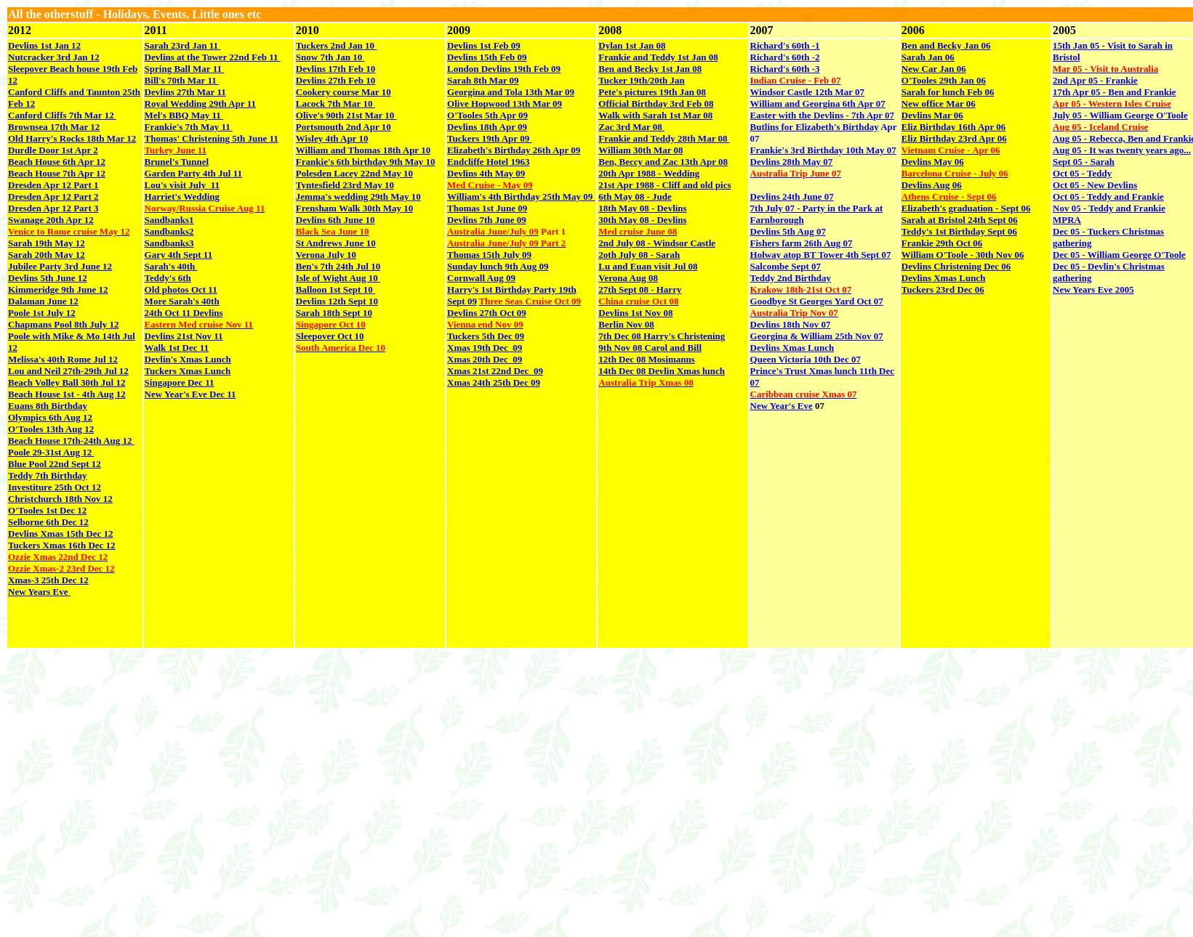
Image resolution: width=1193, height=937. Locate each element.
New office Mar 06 (938, 103)
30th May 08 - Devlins (642, 219)
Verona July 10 (326, 254)
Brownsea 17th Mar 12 (54, 126)
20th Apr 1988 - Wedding (648, 173)
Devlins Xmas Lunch (792, 347)
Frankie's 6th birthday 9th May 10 (365, 161)
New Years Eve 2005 (1093, 289)
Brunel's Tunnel (177, 161)
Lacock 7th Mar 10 (335, 103)
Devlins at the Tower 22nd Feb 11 (213, 57)
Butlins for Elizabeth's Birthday (814, 126)
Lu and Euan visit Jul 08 (647, 266)
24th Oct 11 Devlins (184, 312)
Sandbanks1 (169, 219)
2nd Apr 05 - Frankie (1095, 80)
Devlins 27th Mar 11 (185, 91)
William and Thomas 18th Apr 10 (363, 150)
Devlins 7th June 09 (486, 219)
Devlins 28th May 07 (791, 161)
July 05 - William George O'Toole (1120, 115)
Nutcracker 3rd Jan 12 (54, 57)
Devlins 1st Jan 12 (44, 45)
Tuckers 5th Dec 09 (485, 335)
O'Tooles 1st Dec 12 (47, 510)
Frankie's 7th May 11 (189, 126)
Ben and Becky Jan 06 (946, 45)
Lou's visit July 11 (182, 184)
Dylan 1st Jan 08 (631, 45)
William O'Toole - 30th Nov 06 (962, 254)
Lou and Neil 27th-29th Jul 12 (68, 370)
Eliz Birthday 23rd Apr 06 (954, 138)
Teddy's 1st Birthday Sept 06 (959, 231)
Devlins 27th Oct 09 (486, 312)
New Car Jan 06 (933, 68)
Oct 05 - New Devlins (1095, 184)
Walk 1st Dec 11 (177, 347)
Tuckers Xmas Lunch (188, 370)
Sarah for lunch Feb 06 (948, 91)
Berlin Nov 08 (626, 324)
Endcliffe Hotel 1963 (488, 161)
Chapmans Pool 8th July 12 (63, 324)
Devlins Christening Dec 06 (956, 266)
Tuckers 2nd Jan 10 (336, 45)
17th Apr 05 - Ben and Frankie (1114, 91)
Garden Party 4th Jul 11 (193, 173)
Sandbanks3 (169, 243)
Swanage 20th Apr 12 (51, 219)
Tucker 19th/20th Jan (641, 80)
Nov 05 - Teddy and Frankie (1109, 208)
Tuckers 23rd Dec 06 (942, 289)
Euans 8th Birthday (47, 405)
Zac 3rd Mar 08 (631, 126)
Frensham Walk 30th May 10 (354, 208)
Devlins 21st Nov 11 (184, 335)
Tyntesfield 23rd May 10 (345, 184)
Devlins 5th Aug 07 (788, 231)
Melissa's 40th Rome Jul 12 (63, 359)
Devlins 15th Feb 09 (486, 57)
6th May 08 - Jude (634, 196)
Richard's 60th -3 (785, 68)
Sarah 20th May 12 (46, 254)
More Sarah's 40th (182, 301)
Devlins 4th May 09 (486, 173)
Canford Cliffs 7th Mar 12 (62, 115)
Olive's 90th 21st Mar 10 (346, 115)
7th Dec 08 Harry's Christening (661, 335)
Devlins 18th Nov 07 (790, 324)
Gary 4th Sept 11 (179, 254)
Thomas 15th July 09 (489, 254)
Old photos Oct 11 (181, 289)
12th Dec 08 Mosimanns (646, 359)
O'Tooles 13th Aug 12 (51, 428)
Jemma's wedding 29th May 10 (358, 196)
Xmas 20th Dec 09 (484, 359)
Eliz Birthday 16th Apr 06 (953, 126)
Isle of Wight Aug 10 (338, 277)
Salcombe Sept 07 (786, 266)
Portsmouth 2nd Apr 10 (343, 126)
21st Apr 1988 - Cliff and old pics (664, 184)
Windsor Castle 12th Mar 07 (807, 91)
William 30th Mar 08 (640, 150)
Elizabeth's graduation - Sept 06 (966, 208)
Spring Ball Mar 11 (185, 68)
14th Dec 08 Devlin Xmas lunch (661, 370)
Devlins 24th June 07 (792, 196)
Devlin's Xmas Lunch (188, 359)
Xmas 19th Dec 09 (484, 347)
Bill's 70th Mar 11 (182, 80)
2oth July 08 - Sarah (639, 254)
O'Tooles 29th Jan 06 (943, 80)
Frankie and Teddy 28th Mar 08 (663, 138)
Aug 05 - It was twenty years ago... (1122, 150)
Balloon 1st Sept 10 (335, 289)
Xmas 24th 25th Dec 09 (493, 382)
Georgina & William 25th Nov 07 (816, 335)
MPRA (1067, 219)
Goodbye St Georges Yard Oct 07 (816, 301)
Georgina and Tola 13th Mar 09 (510, 91)
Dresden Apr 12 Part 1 (53, 184)
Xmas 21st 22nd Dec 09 (495, 370)
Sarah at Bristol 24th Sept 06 (959, 219)
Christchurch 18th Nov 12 (60, 498)
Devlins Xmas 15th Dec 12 (60, 533)
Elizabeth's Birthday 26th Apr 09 (513, 150)
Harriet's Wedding (182, 196)
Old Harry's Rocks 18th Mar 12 (72, 138)
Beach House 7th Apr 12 (56, 173)
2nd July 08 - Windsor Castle (656, 243)
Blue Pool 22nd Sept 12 (54, 463)
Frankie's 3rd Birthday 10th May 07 (823, 150)
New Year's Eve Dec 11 (190, 394)
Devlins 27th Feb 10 (335, 80)
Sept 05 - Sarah (1083, 161)
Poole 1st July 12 (42, 312)
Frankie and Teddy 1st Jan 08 (658, 57)
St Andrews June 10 (336, 243)
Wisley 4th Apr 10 (332, 138)
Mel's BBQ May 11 (184, 115)
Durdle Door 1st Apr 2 (53, 150)
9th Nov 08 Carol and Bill (650, 347)
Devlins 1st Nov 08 (635, 312)
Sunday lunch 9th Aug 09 (497, 266)
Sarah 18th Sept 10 (334, 312)
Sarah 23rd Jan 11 (183, 45)
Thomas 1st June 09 (487, 208)
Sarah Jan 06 (928, 57)
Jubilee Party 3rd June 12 (60, 266)
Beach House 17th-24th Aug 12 (71, 440)
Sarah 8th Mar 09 (482, 80)
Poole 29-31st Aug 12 (51, 452)
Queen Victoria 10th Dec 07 (805, 359)
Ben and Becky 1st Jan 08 (650, 68)
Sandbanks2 (169, 231)
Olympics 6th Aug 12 (50, 417)
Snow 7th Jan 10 (330, 57)
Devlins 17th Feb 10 (335, 68)
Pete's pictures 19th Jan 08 (652, 91)
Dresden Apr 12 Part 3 (53, 208)
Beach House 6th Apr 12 (56, 161)
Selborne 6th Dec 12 (48, 521)
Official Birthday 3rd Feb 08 (655, 103)
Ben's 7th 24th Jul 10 (338, 266)
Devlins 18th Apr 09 (487, 126)
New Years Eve (39, 591)
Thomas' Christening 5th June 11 (211, 138)
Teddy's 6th (168, 277)
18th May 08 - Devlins (642, 208)
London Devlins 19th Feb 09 (504, 68)
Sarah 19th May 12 (46, 243)
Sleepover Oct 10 (330, 335)
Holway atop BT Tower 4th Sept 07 (820, 254)
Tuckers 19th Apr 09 (489, 138)
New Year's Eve (781, 405)
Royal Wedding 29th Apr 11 (200, 103)
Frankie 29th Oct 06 (942, 243)
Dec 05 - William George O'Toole (1119, 254)
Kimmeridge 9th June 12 (58, 289)
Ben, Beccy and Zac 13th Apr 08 (663, 161)
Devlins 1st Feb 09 (484, 45)
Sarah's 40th (171, 266)
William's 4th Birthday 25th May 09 (521, 196)
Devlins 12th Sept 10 (337, 301)
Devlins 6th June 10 (335, 219)
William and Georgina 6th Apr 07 (817, 103)
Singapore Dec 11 (179, 382)
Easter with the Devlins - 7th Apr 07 (822, 115)
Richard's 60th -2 (785, 57)
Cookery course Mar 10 (343, 91)
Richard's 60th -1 (785, 45)
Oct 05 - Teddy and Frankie (1108, 196)
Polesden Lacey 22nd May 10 (354, 173)
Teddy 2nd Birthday (791, 277)
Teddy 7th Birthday (47, 475)
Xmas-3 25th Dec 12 (48, 580)
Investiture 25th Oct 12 (54, 487)
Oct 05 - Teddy (1082, 173)
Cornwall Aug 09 (481, 277)
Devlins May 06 (932, 161)
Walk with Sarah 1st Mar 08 (655, 115)
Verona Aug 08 (628, 277)
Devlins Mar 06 (932, 115)
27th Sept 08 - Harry (639, 289)
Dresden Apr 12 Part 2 (53, 196)
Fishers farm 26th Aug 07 (801, 243)
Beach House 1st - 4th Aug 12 (67, 394)
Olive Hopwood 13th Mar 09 (504, 103)
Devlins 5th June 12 (47, 277)
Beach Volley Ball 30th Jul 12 (66, 382)
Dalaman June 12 (43, 301)
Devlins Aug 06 (931, 184)
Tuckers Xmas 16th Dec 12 (62, 545)
